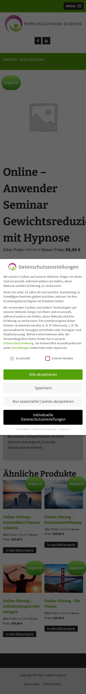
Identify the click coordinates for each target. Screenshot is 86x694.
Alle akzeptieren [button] (43, 371)
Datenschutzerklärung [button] (44, 426)
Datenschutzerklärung (18, 340)
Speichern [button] (43, 384)
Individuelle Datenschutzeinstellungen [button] (43, 414)
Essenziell (20, 355)
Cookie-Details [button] (23, 426)
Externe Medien (59, 355)
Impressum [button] (64, 426)
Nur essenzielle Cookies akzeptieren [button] (43, 398)
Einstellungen (20, 345)
